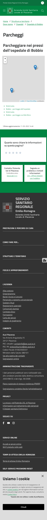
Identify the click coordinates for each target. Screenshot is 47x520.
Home (5, 21)
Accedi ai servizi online (12, 443)
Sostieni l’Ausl (8, 302)
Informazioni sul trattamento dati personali (20, 405)
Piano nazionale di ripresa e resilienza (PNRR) (21, 383)
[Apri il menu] (4, 10)
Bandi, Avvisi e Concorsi (12, 296)
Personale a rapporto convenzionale (18, 299)
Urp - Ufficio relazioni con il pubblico (34, 177)
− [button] (5, 61)
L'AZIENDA (7, 284)
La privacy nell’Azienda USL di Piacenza (19, 402)
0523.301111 (12, 175)
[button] (42, 10)
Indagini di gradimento (12, 320)
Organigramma (9, 293)
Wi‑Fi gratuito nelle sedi (12, 446)
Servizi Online (10, 437)
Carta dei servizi (9, 317)
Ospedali (19, 24)
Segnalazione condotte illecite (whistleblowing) (22, 388)
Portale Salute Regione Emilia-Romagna (15, 3)
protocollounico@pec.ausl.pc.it (22, 346)
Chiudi (23, 506)
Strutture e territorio (20, 21)
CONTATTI (7, 328)
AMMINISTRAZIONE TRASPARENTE (18, 366)
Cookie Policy (12, 494)
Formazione (7, 314)
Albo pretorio (8, 290)
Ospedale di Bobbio (35, 24)
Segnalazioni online (11, 358)
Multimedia (10, 106)
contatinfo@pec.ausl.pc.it (24, 343)
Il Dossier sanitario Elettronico (15, 408)
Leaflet (22, 101)
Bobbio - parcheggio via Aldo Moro (18, 115)
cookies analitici (12, 489)
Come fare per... (11, 242)
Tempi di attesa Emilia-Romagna (16, 460)
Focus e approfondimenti (15, 270)
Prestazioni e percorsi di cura (18, 228)
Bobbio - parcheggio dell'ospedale (18, 109)
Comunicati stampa (11, 308)
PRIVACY (7, 396)
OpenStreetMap (32, 101)
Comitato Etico (9, 311)
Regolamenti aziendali (12, 305)
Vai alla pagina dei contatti (14, 355)
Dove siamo (8, 24)
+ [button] (5, 58)
